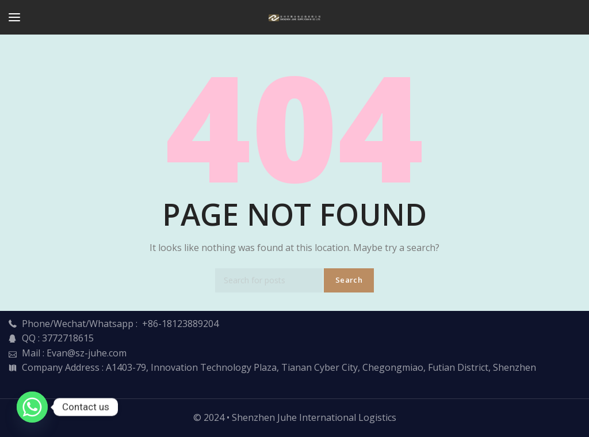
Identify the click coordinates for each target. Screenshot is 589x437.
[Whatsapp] (32, 407)
